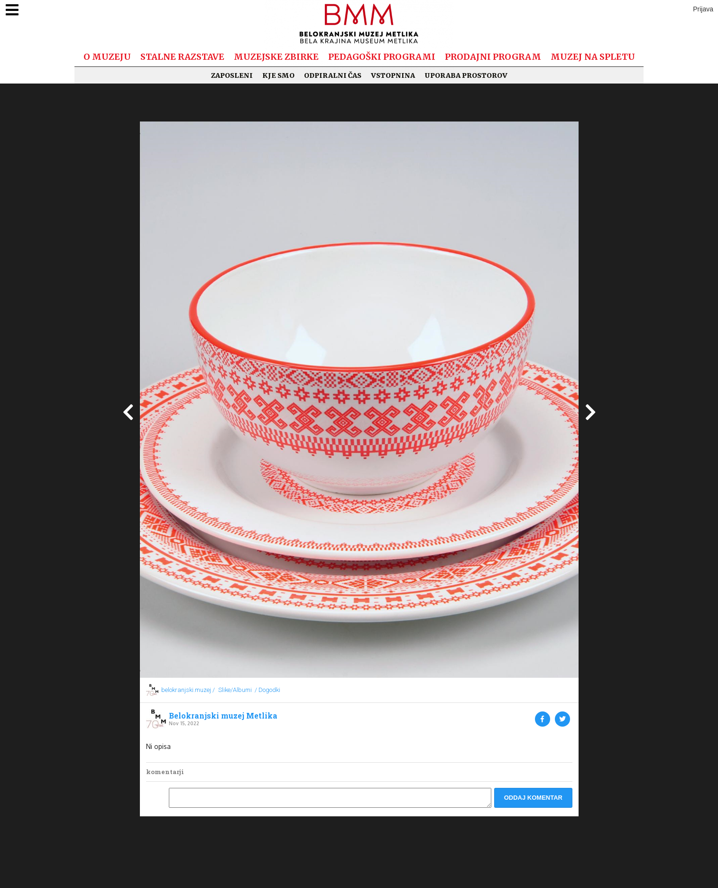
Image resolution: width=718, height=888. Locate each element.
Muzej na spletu (593, 56)
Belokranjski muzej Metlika (223, 716)
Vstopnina (393, 75)
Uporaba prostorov (465, 75)
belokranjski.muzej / (188, 689)
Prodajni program (493, 56)
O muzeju (107, 56)
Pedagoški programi (381, 56)
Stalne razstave (182, 56)
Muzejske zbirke (276, 56)
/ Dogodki (267, 689)
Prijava (703, 9)
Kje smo (278, 75)
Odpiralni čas (332, 75)
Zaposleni (232, 75)
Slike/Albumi (235, 689)
